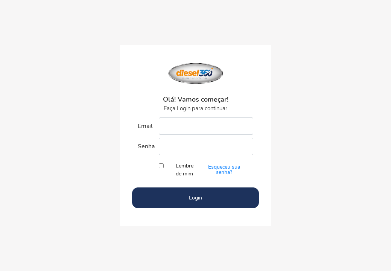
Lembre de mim (184, 169)
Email (145, 126)
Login (195, 197)
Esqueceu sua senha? (224, 169)
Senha (145, 146)
